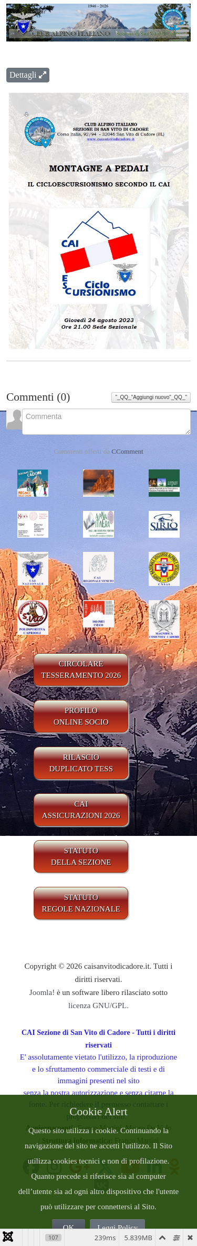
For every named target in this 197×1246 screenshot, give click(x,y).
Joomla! (42, 992)
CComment (127, 451)
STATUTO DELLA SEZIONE (81, 856)
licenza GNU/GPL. (98, 1005)
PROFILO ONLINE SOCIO (81, 716)
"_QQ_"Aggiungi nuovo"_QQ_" (151, 397)
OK (69, 1227)
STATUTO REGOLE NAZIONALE (81, 903)
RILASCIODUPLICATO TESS (81, 763)
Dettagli (27, 74)
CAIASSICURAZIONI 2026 (81, 810)
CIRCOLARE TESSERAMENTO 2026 (81, 669)
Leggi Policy (117, 1227)
